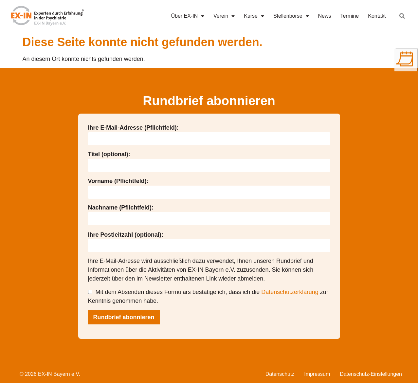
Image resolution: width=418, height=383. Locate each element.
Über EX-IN (188, 16)
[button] (402, 16)
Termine (349, 16)
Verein (224, 16)
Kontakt (377, 16)
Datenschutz (280, 374)
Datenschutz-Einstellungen (371, 374)
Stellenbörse (291, 16)
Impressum (317, 374)
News (324, 16)
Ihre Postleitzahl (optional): (125, 235)
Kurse (254, 16)
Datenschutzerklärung (289, 292)
